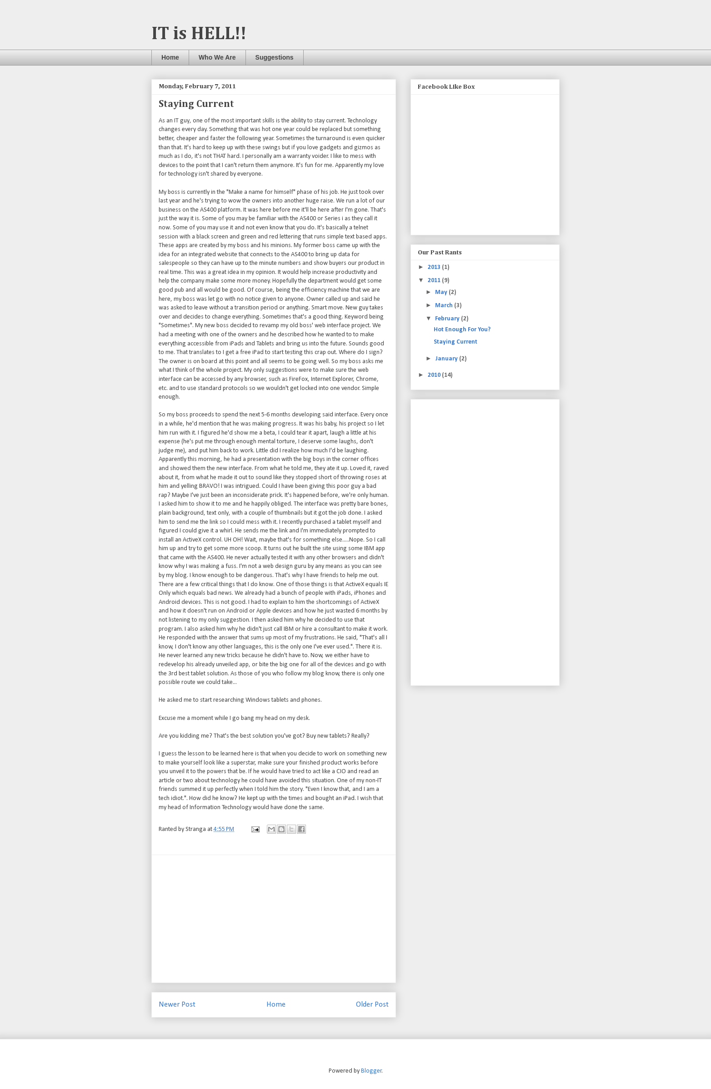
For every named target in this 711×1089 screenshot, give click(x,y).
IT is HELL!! (198, 34)
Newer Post (177, 1004)
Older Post (372, 1004)
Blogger (371, 1071)
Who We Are (217, 57)
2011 (435, 280)
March (444, 305)
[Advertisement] (273, 919)
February (448, 318)
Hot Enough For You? (462, 329)
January (447, 358)
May (442, 292)
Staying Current (455, 342)
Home (170, 57)
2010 (435, 375)
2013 (435, 267)
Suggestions (274, 57)
